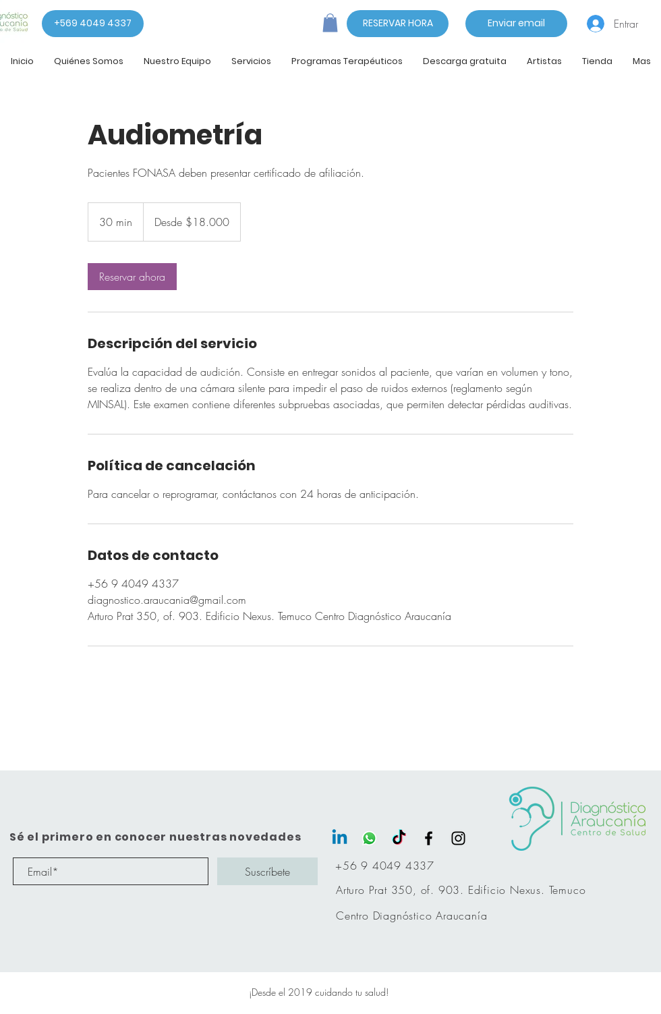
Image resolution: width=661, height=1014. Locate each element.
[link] (132, 276)
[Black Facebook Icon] (429, 838)
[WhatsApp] (369, 838)
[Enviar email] (516, 23)
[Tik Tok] (399, 838)
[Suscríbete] (267, 871)
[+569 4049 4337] (93, 23)
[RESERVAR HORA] (398, 23)
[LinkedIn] (339, 838)
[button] (330, 22)
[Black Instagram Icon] (458, 838)
